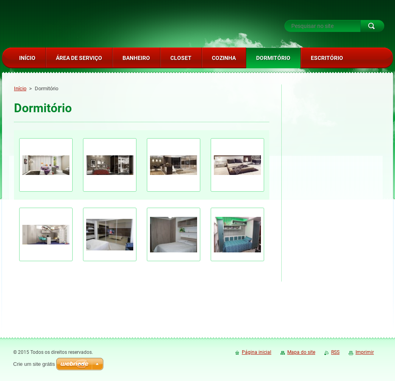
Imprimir (365, 352)
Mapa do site (301, 352)
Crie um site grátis (34, 364)
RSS (335, 352)
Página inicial (256, 352)
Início (20, 88)
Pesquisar (372, 26)
